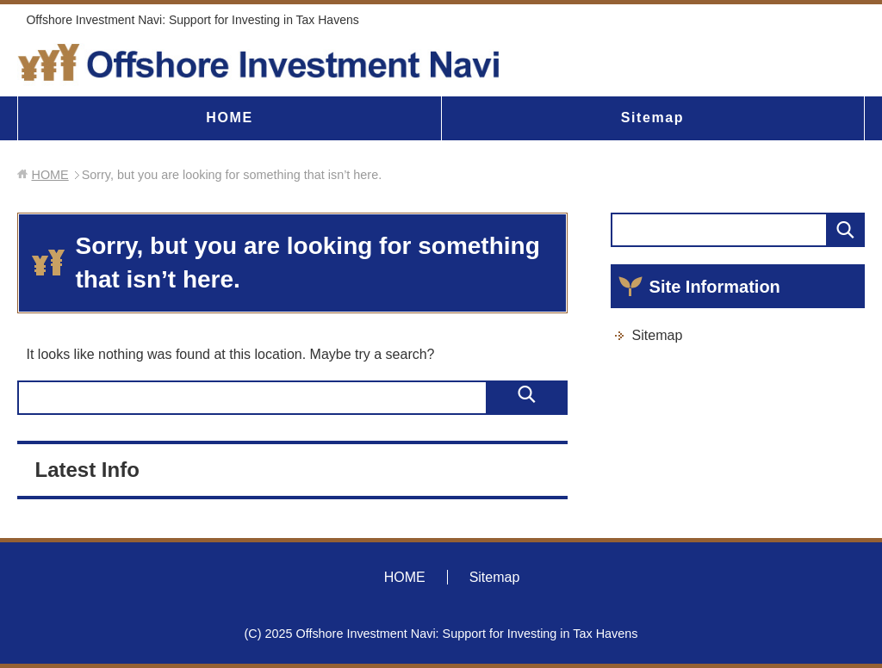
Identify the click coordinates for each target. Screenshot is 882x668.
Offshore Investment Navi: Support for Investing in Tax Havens (192, 20)
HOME (229, 117)
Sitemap (652, 117)
